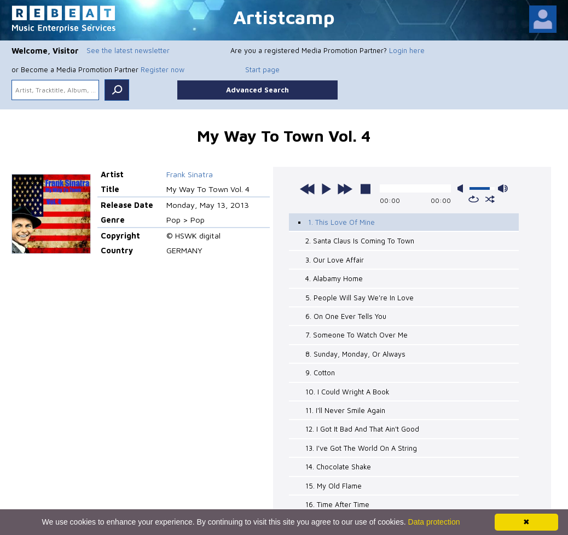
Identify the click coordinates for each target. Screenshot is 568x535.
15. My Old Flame (333, 485)
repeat (473, 199)
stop (365, 188)
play (326, 189)
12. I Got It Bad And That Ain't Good (362, 428)
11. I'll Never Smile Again (345, 410)
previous (307, 188)
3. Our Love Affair (334, 259)
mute (462, 188)
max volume (503, 188)
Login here (407, 50)
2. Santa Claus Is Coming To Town (359, 240)
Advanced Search (257, 89)
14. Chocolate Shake (338, 466)
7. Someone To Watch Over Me (356, 334)
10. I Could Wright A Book (347, 391)
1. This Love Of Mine (341, 222)
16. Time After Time (337, 504)
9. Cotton (320, 372)
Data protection (434, 521)
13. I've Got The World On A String (361, 448)
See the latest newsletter (128, 50)
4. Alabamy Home (334, 278)
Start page (262, 69)
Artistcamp (284, 16)
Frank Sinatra (189, 174)
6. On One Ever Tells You (345, 316)
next (344, 188)
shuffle (490, 199)
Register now (162, 69)
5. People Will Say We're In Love (359, 297)
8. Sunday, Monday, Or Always (355, 354)
